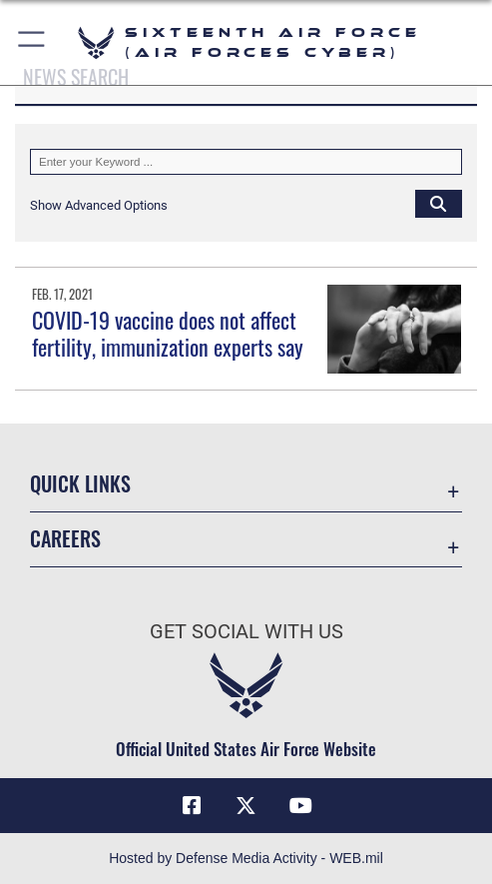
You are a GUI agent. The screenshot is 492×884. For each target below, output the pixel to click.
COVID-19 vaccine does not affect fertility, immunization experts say (167, 333)
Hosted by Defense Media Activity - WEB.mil (246, 858)
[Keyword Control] (246, 162)
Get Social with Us (246, 631)
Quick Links (80, 483)
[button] (32, 42)
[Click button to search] (438, 203)
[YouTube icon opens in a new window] (300, 806)
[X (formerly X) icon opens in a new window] (246, 806)
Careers (65, 538)
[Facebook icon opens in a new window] (192, 806)
